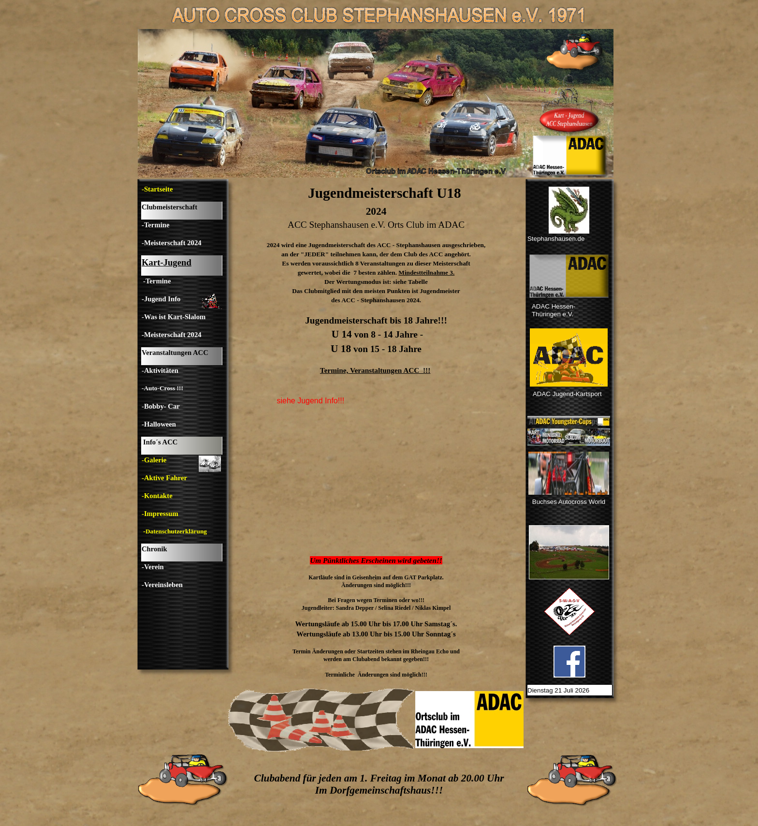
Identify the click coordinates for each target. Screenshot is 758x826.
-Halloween (159, 424)
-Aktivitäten (160, 370)
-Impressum (160, 513)
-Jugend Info (161, 299)
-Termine (155, 225)
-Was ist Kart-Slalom (173, 317)
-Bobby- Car (161, 406)
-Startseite (157, 189)
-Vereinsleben (162, 585)
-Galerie (154, 460)
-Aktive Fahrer (164, 478)
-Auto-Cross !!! (162, 388)
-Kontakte (157, 496)
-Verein (153, 567)
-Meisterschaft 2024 (172, 243)
